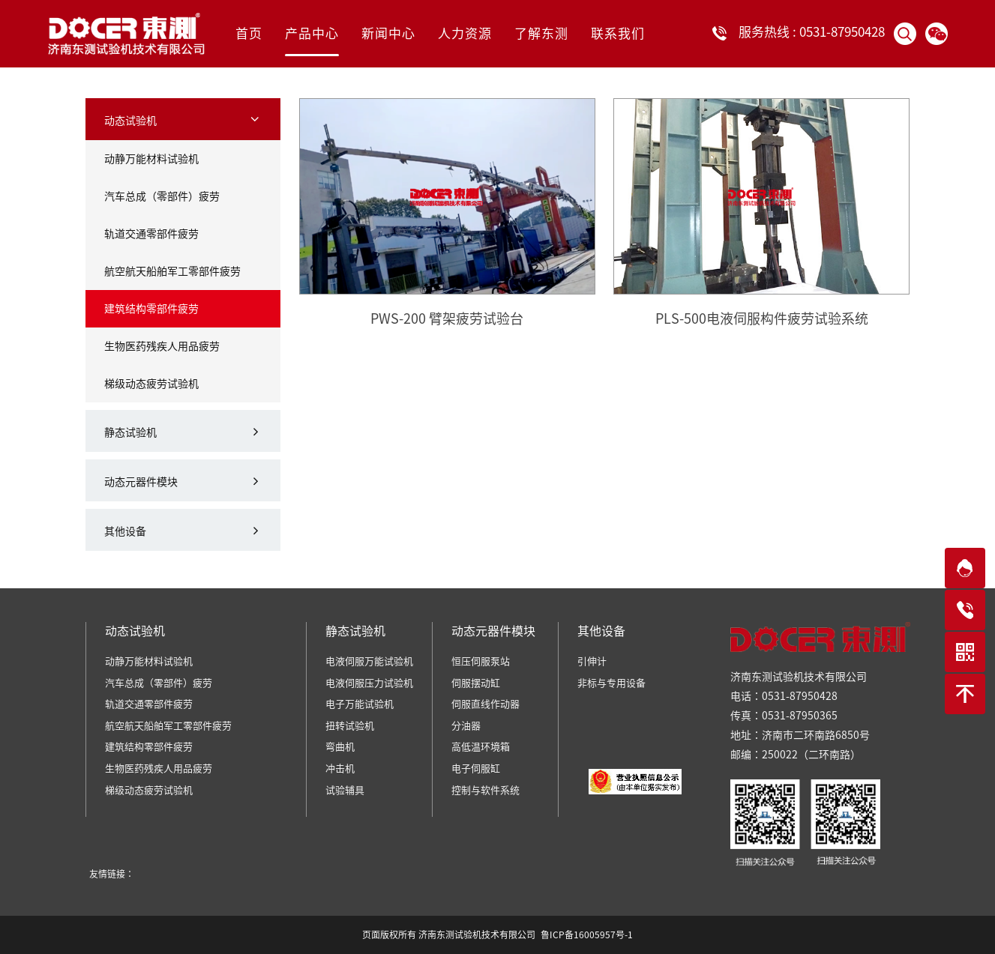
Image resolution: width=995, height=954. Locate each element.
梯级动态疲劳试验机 (151, 383)
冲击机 (340, 768)
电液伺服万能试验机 (369, 661)
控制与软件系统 (485, 790)
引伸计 (592, 661)
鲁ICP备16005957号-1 (587, 934)
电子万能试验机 (359, 704)
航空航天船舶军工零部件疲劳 (172, 271)
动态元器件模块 (141, 482)
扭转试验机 (349, 726)
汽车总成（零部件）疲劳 (162, 196)
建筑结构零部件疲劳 (151, 309)
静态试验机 (130, 432)
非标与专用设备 (611, 683)
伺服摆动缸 (475, 683)
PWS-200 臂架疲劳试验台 (446, 318)
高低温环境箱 (480, 747)
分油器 (466, 726)
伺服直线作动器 (485, 704)
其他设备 (125, 531)
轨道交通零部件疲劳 (151, 234)
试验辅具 (344, 790)
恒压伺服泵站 (480, 661)
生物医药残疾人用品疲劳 (162, 346)
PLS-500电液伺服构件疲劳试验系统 (761, 318)
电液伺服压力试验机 (369, 683)
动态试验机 (130, 120)
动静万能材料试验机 (151, 159)
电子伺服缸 (475, 768)
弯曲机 (340, 747)
